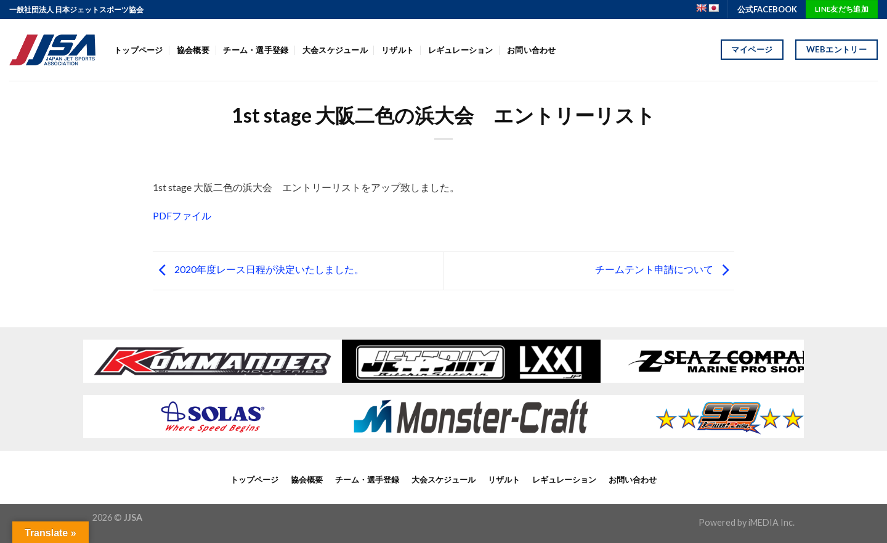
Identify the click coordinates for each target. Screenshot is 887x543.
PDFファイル (182, 215)
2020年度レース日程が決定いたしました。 (258, 269)
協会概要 (193, 50)
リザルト (397, 50)
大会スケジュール (335, 50)
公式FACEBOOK (767, 9)
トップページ (138, 50)
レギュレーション (460, 50)
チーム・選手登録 (255, 50)
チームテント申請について (665, 269)
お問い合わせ (531, 50)
